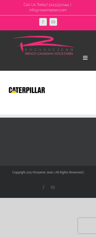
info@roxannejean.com (48, 10)
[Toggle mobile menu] (85, 57)
